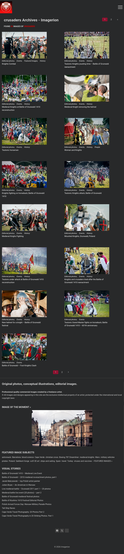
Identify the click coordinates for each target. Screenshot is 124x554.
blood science (28, 457)
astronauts (6, 457)
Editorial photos (8, 61)
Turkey (70, 461)
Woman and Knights (73, 150)
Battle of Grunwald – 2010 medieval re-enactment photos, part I (29, 477)
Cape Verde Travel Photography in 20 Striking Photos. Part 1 (27, 516)
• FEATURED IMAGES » (102, 461)
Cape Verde (40, 457)
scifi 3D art (35, 461)
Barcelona (16, 457)
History (43, 61)
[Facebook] (57, 531)
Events (19, 61)
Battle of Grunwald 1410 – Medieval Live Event (22, 473)
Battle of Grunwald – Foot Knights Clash (19, 365)
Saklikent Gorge (22, 461)
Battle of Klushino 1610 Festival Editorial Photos (22, 500)
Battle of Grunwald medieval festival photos (20, 496)
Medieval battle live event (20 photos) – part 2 (21, 493)
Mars (97, 457)
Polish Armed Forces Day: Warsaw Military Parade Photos (26, 504)
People (97, 147)
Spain (58, 461)
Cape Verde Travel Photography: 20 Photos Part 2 (23, 512)
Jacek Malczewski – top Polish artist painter (21, 481)
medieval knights (87, 457)
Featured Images (31, 61)
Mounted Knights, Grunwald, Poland (79, 236)
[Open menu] (120, 7)
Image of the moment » (16, 407)
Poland (12, 461)
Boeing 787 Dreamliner (69, 457)
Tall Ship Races (8, 508)
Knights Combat (9, 64)
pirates (5, 461)
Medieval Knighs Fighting (12, 236)
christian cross (52, 457)
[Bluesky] (67, 531)
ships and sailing (47, 461)
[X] (62, 531)
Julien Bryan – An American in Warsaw (18, 485)
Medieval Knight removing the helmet (80, 107)
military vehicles (108, 457)
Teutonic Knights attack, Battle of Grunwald (82, 193)
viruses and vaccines (83, 461)
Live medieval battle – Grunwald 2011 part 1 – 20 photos (26, 489)
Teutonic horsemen (10, 150)
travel (64, 461)
